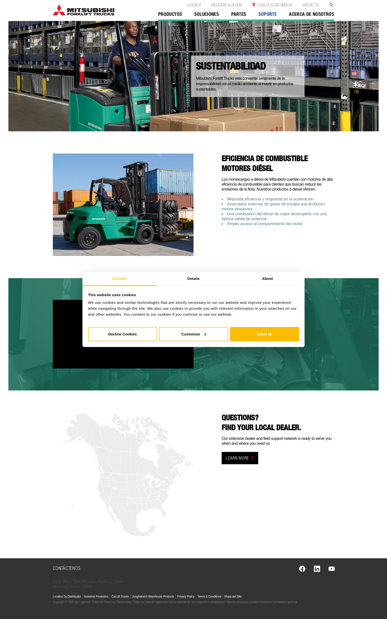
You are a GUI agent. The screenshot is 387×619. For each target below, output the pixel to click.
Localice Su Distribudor (274, 4)
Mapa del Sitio (233, 596)
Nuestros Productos (96, 596)
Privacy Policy (185, 596)
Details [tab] (193, 278)
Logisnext (194, 4)
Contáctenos (66, 568)
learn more (240, 458)
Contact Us (310, 4)
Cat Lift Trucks (120, 596)
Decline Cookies (122, 334)
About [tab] (267, 278)
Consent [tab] (119, 278)
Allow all (264, 334)
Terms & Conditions (209, 596)
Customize (193, 334)
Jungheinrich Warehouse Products (153, 596)
